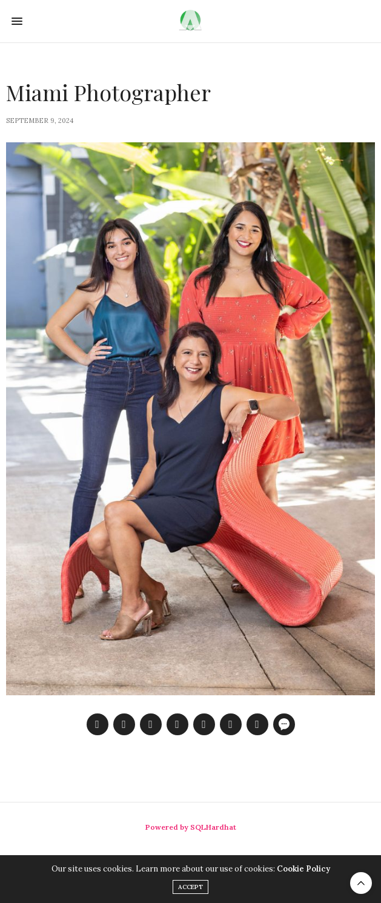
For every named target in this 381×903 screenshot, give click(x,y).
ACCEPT (190, 887)
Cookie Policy (303, 869)
